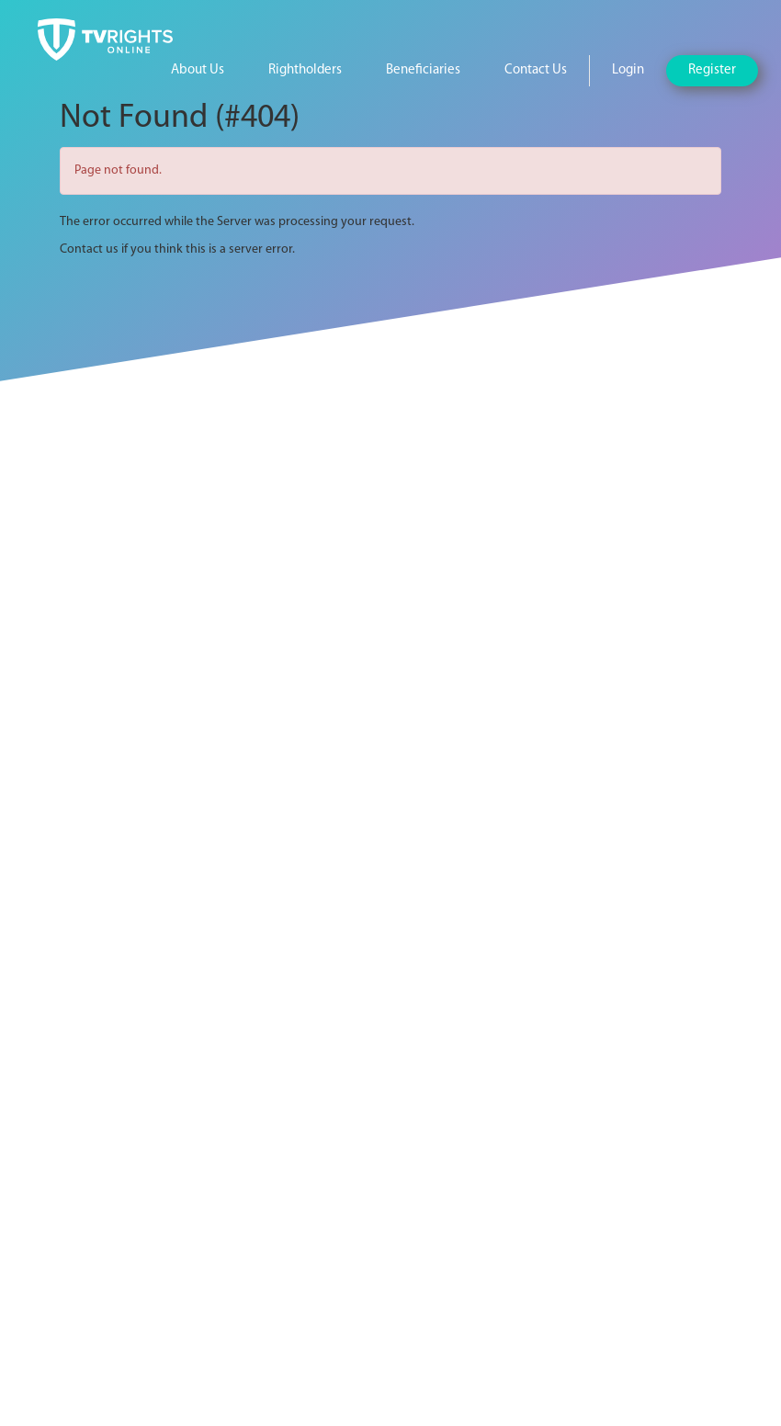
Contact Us (535, 70)
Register (712, 70)
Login (628, 70)
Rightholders (305, 70)
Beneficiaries (423, 70)
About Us (197, 70)
